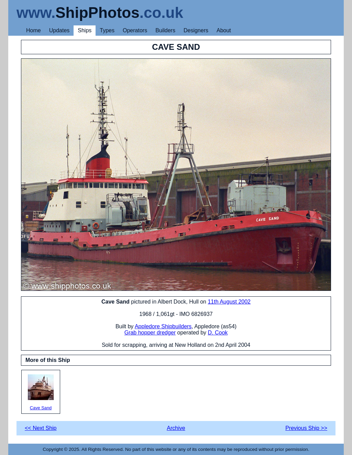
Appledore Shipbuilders (163, 326)
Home (33, 30)
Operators (135, 30)
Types (107, 30)
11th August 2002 (229, 302)
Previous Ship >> (306, 428)
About (224, 30)
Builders (165, 30)
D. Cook (218, 332)
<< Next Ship (41, 428)
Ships (84, 30)
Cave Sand (41, 392)
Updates (59, 30)
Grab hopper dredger (150, 332)
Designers (196, 30)
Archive (176, 428)
